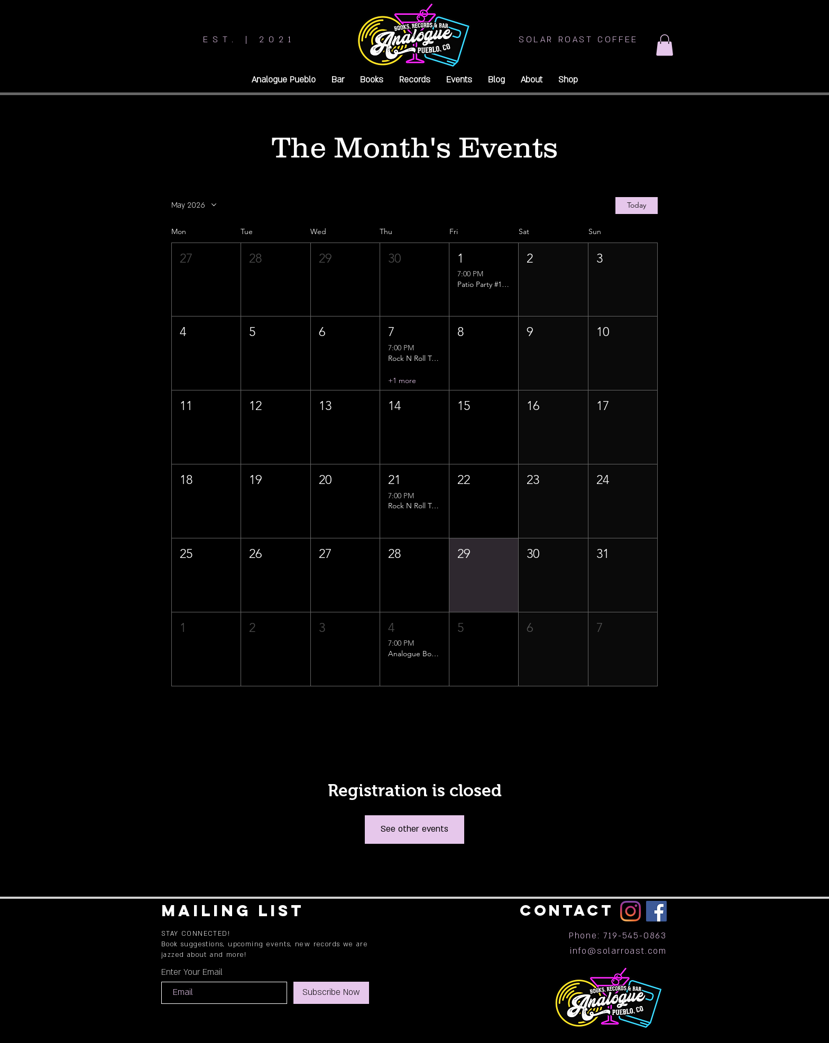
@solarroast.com (627, 951)
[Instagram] (630, 911)
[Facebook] (656, 911)
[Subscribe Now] (331, 993)
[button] (665, 45)
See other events (414, 829)
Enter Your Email (192, 972)
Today (636, 205)
